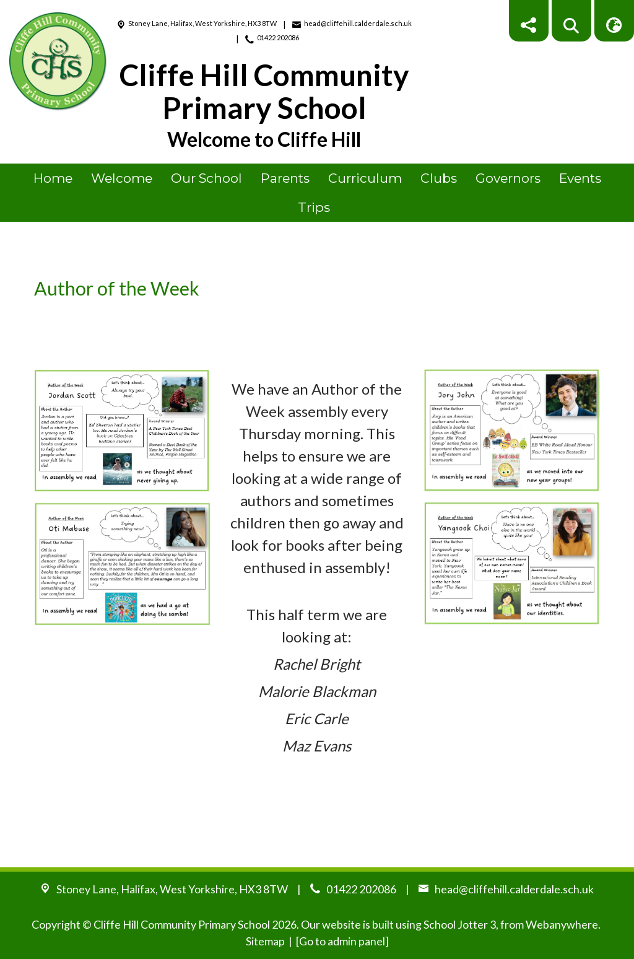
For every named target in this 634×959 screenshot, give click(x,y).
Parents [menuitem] (285, 178)
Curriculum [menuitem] (365, 178)
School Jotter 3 (459, 924)
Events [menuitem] (580, 178)
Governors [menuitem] (508, 178)
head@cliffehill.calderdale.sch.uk (358, 23)
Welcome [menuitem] (121, 178)
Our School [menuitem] (206, 178)
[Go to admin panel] (342, 941)
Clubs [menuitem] (438, 178)
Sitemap (265, 941)
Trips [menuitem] (314, 207)
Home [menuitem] (52, 178)
